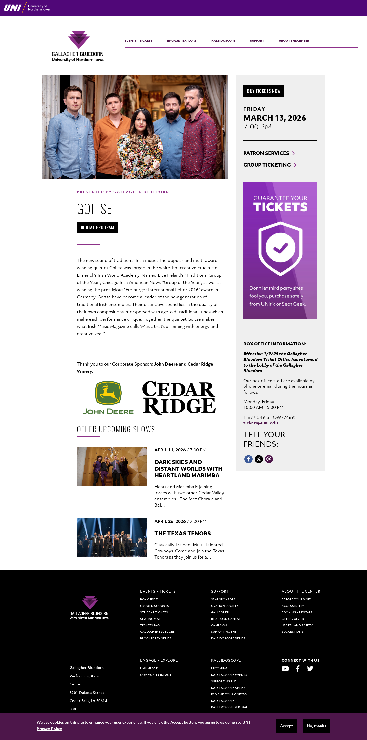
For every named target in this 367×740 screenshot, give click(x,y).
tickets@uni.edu (260, 423)
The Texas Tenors (182, 533)
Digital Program (99, 227)
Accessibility (293, 606)
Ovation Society (225, 606)
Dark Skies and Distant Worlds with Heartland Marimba (188, 468)
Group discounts (154, 606)
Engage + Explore (181, 40)
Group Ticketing (267, 165)
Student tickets (154, 612)
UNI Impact (149, 668)
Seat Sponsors (223, 599)
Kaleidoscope (223, 40)
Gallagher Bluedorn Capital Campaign (226, 618)
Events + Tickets (138, 40)
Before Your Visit (296, 599)
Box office (149, 599)
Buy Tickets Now (265, 90)
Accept (286, 725)
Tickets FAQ (150, 625)
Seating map (150, 619)
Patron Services (266, 153)
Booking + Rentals (297, 612)
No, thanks (316, 725)
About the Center (294, 40)
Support (257, 40)
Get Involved (293, 619)
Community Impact (155, 675)
